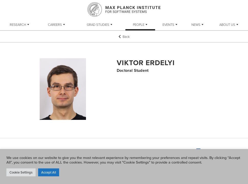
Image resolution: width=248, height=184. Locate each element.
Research (18, 24)
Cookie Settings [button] (21, 172)
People (138, 24)
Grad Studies (98, 24)
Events (168, 24)
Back (124, 36)
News (195, 24)
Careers (55, 24)
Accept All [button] (48, 172)
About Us (227, 24)
